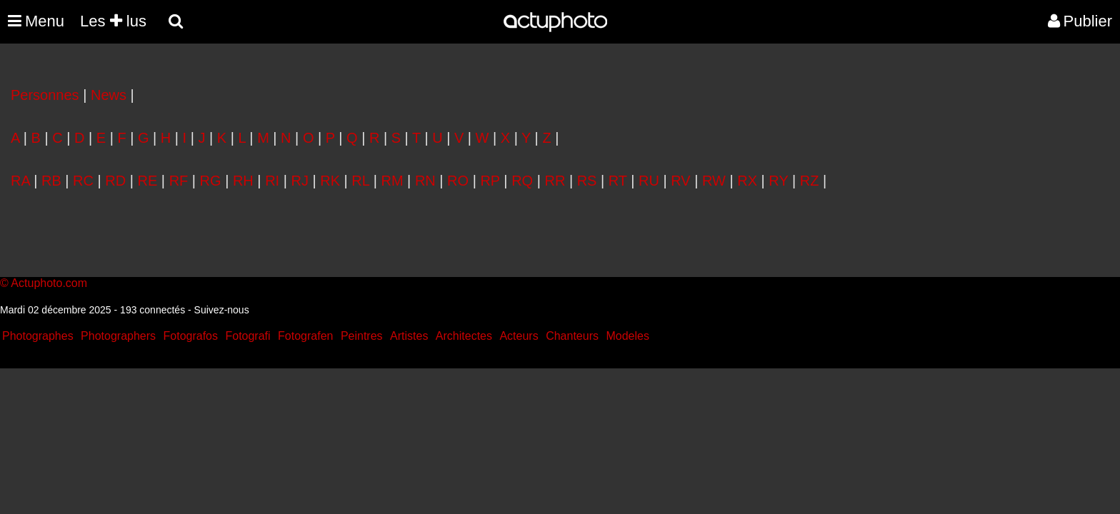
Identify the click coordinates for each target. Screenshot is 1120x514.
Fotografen (305, 336)
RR (554, 180)
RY (778, 180)
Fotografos (191, 336)
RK (330, 180)
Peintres (362, 336)
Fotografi (247, 336)
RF (179, 180)
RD (115, 180)
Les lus (113, 21)
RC (83, 180)
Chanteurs (572, 336)
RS (587, 180)
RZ (809, 180)
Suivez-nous (221, 310)
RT (618, 180)
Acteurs (518, 336)
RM (392, 180)
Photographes (38, 336)
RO (458, 180)
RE (148, 180)
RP (489, 180)
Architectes (464, 336)
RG (210, 180)
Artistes (409, 336)
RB (51, 180)
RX (747, 180)
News (108, 95)
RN (425, 180)
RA (20, 180)
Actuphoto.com (49, 283)
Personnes (45, 95)
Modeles (627, 336)
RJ (299, 180)
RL (360, 180)
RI (272, 180)
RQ (522, 180)
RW (714, 180)
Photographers (118, 336)
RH (243, 180)
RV (680, 180)
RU (649, 180)
